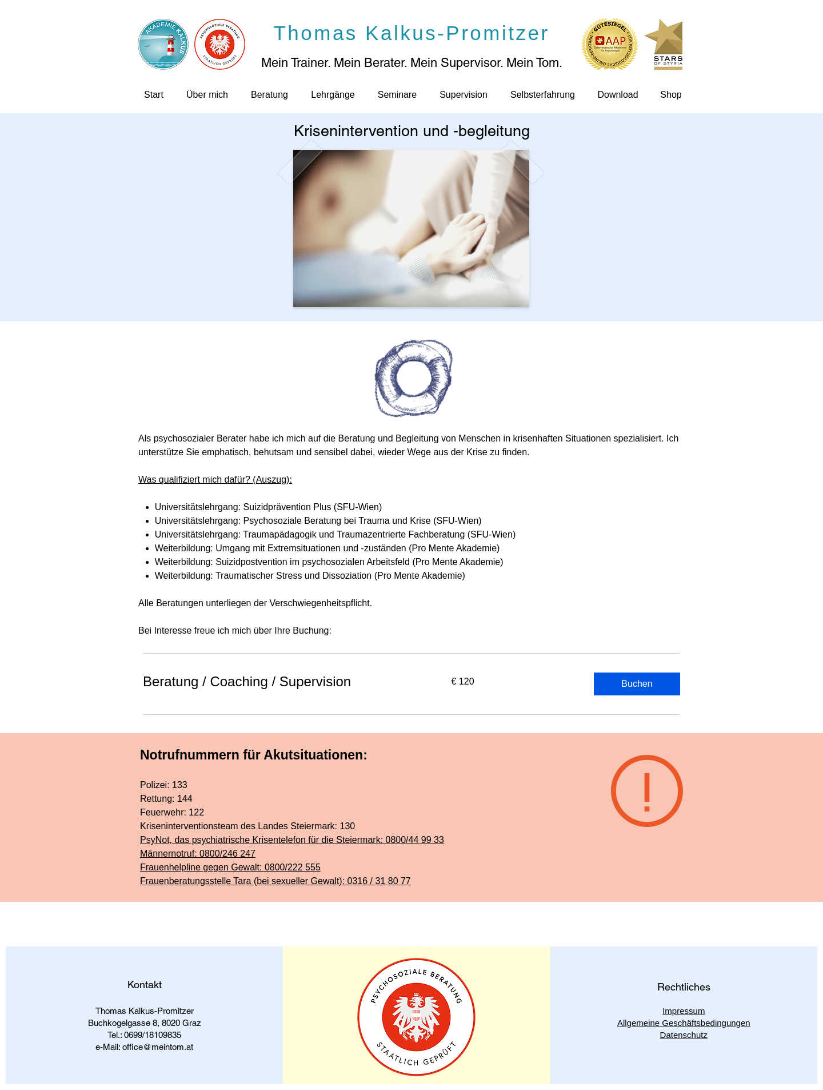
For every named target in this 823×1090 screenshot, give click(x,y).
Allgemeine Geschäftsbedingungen (683, 1023)
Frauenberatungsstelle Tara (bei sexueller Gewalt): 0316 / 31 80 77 (275, 881)
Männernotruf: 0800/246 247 (197, 853)
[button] (637, 684)
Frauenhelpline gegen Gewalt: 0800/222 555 (230, 867)
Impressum (683, 1011)
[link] (283, 682)
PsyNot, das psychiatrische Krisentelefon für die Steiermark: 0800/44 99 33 (292, 840)
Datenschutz (684, 1035)
